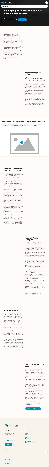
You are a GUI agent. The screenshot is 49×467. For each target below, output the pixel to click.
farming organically (15, 55)
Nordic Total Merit (11, 348)
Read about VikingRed (10, 19)
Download (27, 439)
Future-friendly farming (29, 442)
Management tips (28, 438)
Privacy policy (7, 459)
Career (26, 437)
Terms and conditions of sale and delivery (12, 462)
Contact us (22, 19)
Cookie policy (7, 463)
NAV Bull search (28, 441)
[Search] (24, 6)
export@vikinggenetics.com (10, 440)
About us (27, 435)
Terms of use (7, 460)
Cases (26, 433)
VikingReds (11, 210)
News (26, 434)
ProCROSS (5, 208)
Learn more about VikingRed (33, 408)
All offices (8, 444)
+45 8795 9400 (8, 436)
